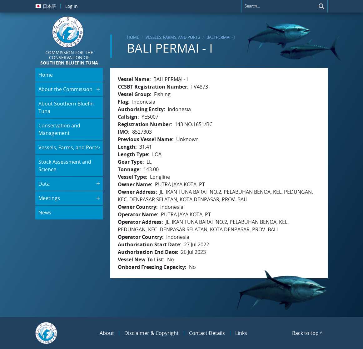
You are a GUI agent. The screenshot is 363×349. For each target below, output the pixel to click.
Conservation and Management (59, 129)
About (107, 333)
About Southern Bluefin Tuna (66, 107)
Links (241, 333)
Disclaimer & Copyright (151, 333)
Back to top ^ (307, 333)
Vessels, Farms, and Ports (173, 37)
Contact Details (207, 333)
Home (133, 37)
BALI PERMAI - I (220, 37)
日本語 (45, 6)
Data (44, 183)
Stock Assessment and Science (64, 165)
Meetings (49, 198)
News (44, 212)
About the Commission (65, 89)
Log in (71, 6)
